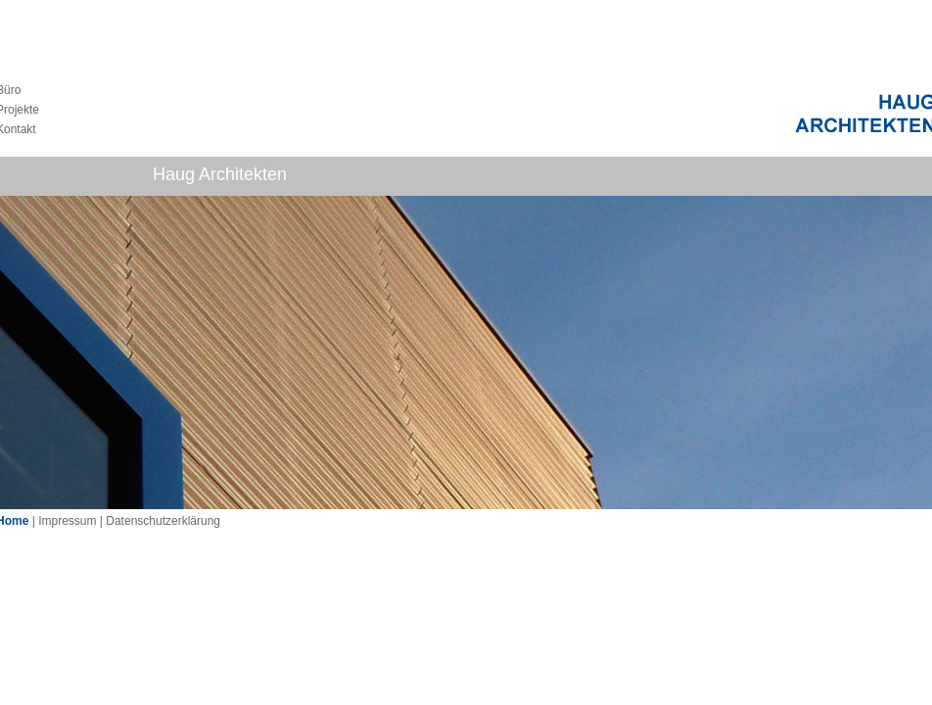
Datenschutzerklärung (163, 521)
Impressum (67, 521)
